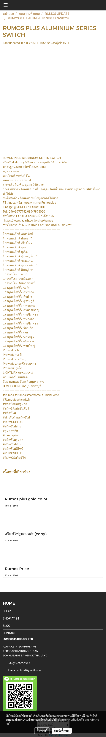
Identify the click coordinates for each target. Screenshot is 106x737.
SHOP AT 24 (11, 618)
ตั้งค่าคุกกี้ (42, 730)
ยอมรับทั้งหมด (61, 730)
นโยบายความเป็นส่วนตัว (71, 719)
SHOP (7, 611)
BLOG (6, 626)
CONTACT (9, 633)
